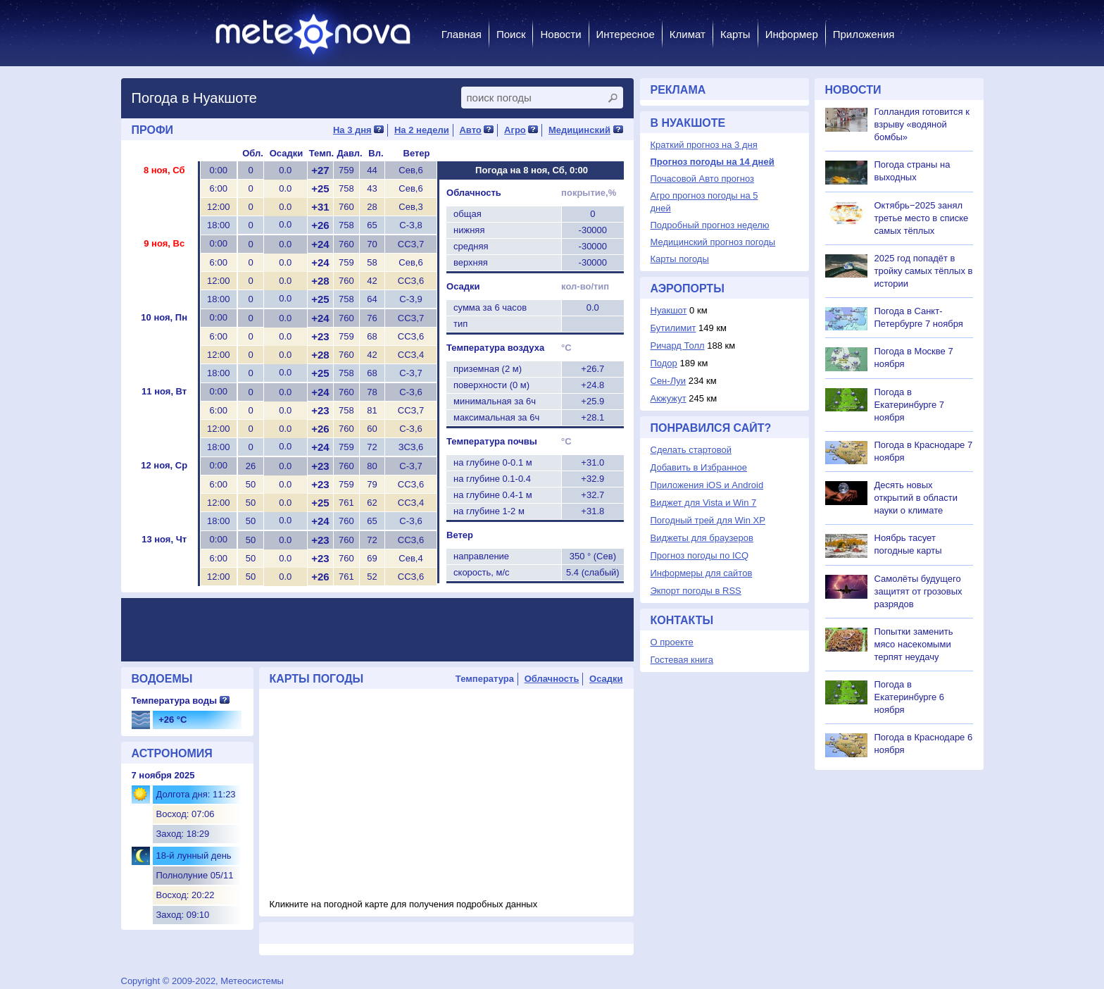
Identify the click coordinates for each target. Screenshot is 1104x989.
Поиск (511, 34)
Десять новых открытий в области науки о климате (916, 498)
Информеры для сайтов (702, 573)
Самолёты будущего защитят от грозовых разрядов (918, 591)
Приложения (864, 34)
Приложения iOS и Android (707, 485)
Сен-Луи (668, 380)
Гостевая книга (682, 659)
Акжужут (668, 398)
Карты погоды (680, 259)
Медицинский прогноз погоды (713, 242)
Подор (664, 363)
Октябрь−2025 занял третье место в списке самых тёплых (921, 218)
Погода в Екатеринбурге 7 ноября (909, 405)
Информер (791, 34)
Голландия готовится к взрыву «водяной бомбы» (922, 124)
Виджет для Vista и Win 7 (704, 502)
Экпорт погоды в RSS (696, 590)
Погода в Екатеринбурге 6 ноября (909, 697)
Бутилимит (673, 328)
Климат (687, 34)
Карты (735, 34)
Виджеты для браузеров (702, 538)
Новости (560, 34)
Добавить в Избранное (699, 467)
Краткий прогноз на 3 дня (704, 144)
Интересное (625, 34)
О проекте (672, 642)
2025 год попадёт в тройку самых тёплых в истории (923, 271)
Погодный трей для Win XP (708, 520)
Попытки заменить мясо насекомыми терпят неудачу (913, 644)
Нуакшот (669, 310)
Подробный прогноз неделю (710, 225)
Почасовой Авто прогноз (702, 178)
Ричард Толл (678, 345)
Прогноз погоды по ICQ (700, 555)
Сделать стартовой (691, 449)
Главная (461, 34)
